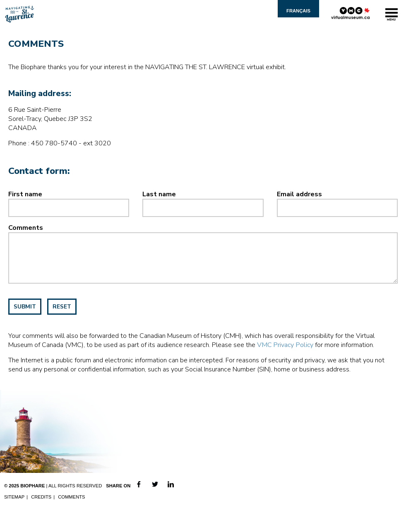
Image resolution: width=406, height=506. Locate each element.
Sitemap (14, 496)
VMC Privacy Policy (285, 344)
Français (298, 10)
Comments (25, 227)
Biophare (32, 485)
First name (25, 194)
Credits (41, 496)
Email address (299, 194)
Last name (159, 194)
